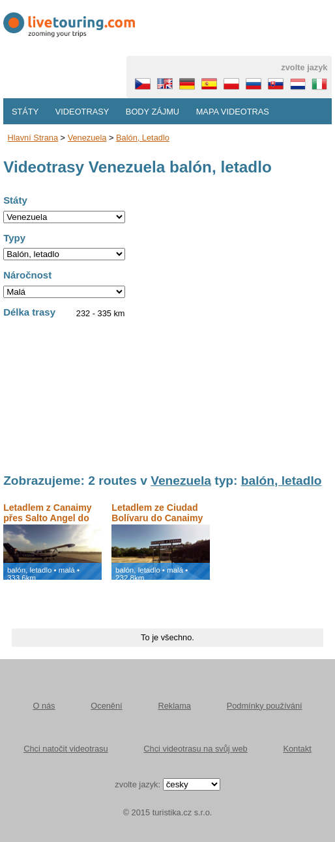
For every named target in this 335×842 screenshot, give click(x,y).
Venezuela (87, 138)
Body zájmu (152, 111)
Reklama (174, 706)
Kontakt (297, 749)
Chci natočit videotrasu (65, 749)
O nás (44, 706)
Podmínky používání (264, 706)
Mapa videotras (232, 111)
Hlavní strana (33, 138)
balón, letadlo (142, 138)
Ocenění (106, 706)
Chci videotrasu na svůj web (195, 749)
